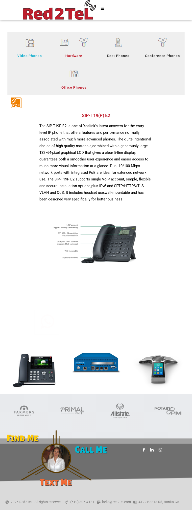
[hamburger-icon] (102, 10)
